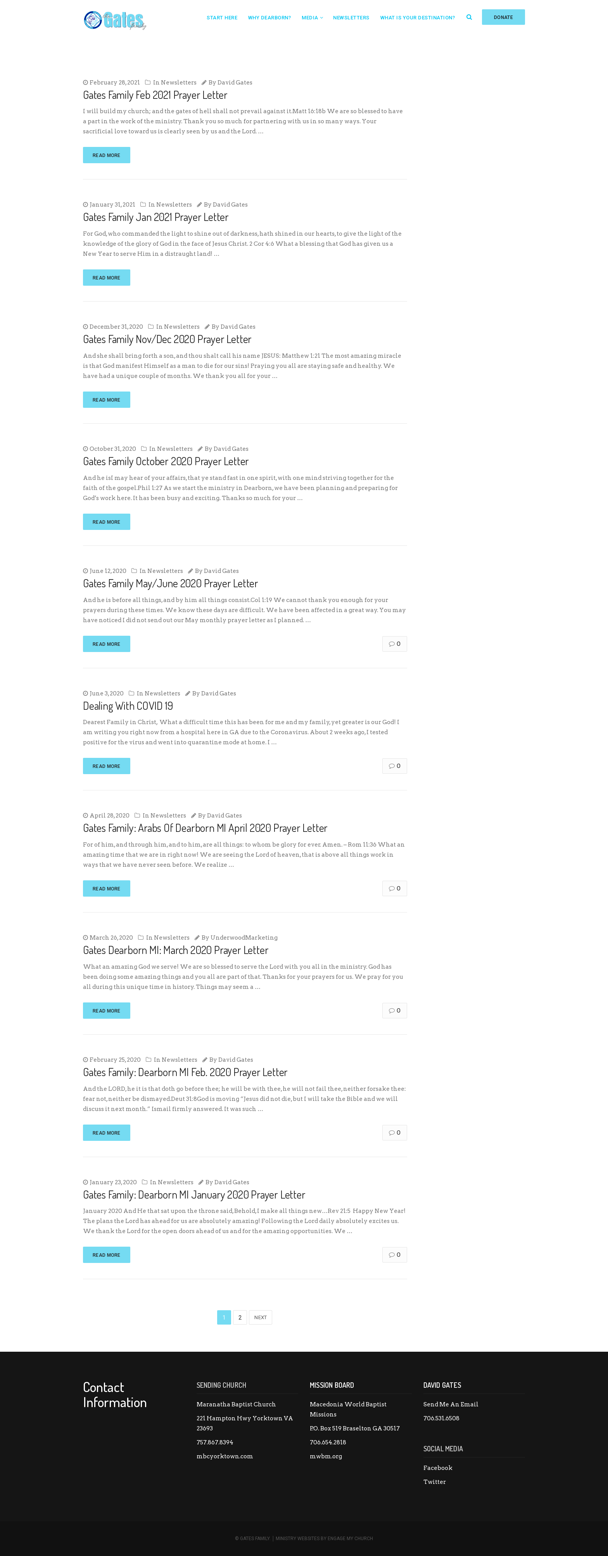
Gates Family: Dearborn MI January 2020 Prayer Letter (194, 1194)
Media (310, 18)
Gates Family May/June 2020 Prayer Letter (170, 583)
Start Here (222, 18)
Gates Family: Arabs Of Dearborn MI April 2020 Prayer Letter (205, 828)
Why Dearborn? (269, 18)
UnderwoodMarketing (244, 937)
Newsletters (351, 18)
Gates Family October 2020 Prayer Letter (166, 461)
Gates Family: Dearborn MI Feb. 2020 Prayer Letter (185, 1072)
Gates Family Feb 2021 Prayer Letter (155, 95)
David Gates (235, 82)
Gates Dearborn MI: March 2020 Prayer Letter (175, 950)
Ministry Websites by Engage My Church (324, 1538)
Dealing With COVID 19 (128, 705)
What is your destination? (417, 18)
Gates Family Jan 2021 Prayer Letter (156, 217)
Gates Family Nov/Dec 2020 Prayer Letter (167, 339)
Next (260, 1317)
